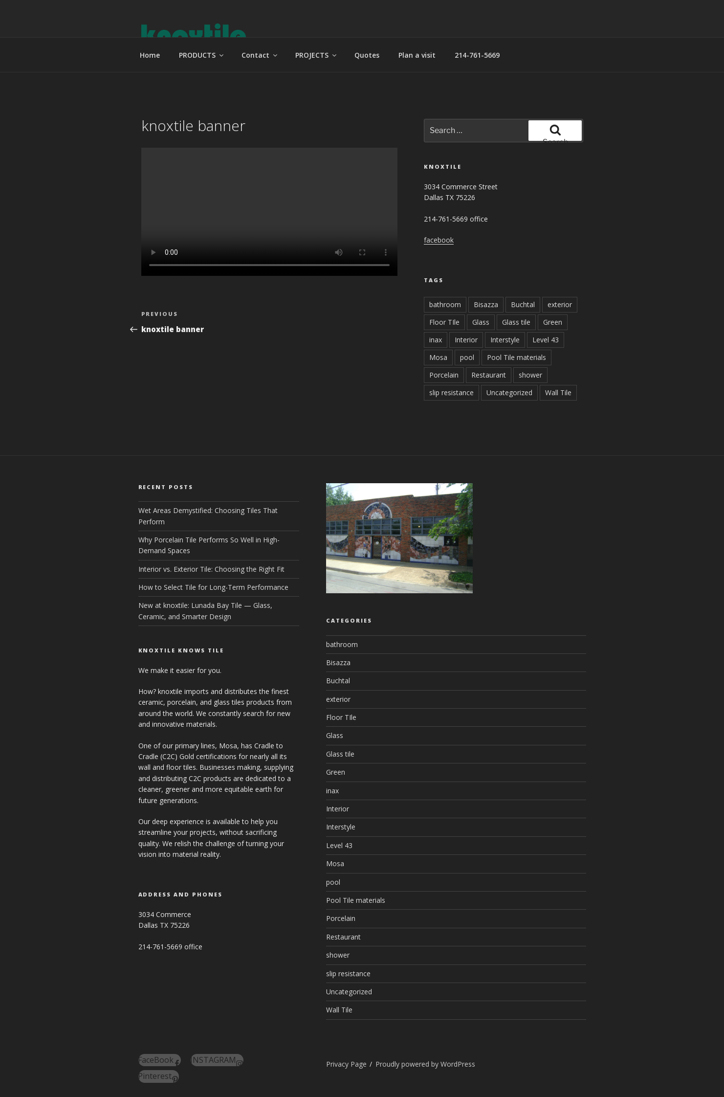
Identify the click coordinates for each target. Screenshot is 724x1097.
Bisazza (486, 304)
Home (150, 55)
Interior (466, 339)
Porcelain (444, 375)
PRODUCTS (202, 55)
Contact (260, 55)
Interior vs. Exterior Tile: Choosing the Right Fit (211, 569)
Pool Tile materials (516, 357)
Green (552, 322)
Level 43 (545, 339)
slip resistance (451, 392)
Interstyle (505, 339)
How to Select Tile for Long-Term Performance (213, 587)
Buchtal (523, 304)
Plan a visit (417, 55)
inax (435, 339)
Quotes (366, 55)
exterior (560, 304)
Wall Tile (558, 392)
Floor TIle (444, 322)
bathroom (445, 304)
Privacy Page (346, 1064)
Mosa (438, 357)
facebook (439, 240)
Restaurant (488, 375)
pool (467, 357)
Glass (480, 322)
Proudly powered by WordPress (425, 1064)
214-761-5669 (477, 55)
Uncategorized (509, 392)
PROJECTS (316, 55)
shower (530, 375)
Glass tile (516, 322)
